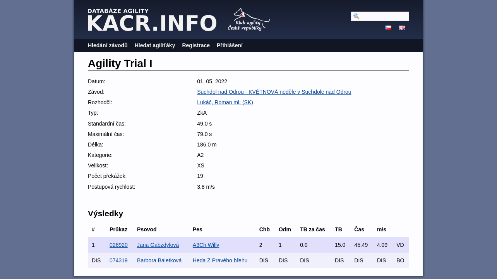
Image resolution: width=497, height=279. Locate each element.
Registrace (196, 45)
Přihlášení (230, 45)
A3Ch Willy (206, 245)
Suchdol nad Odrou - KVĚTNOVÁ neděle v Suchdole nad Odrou (274, 92)
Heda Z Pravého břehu (220, 260)
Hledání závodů (108, 45)
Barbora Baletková (159, 260)
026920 (119, 245)
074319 (119, 260)
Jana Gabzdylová (158, 245)
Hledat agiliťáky (155, 45)
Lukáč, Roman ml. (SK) (225, 102)
